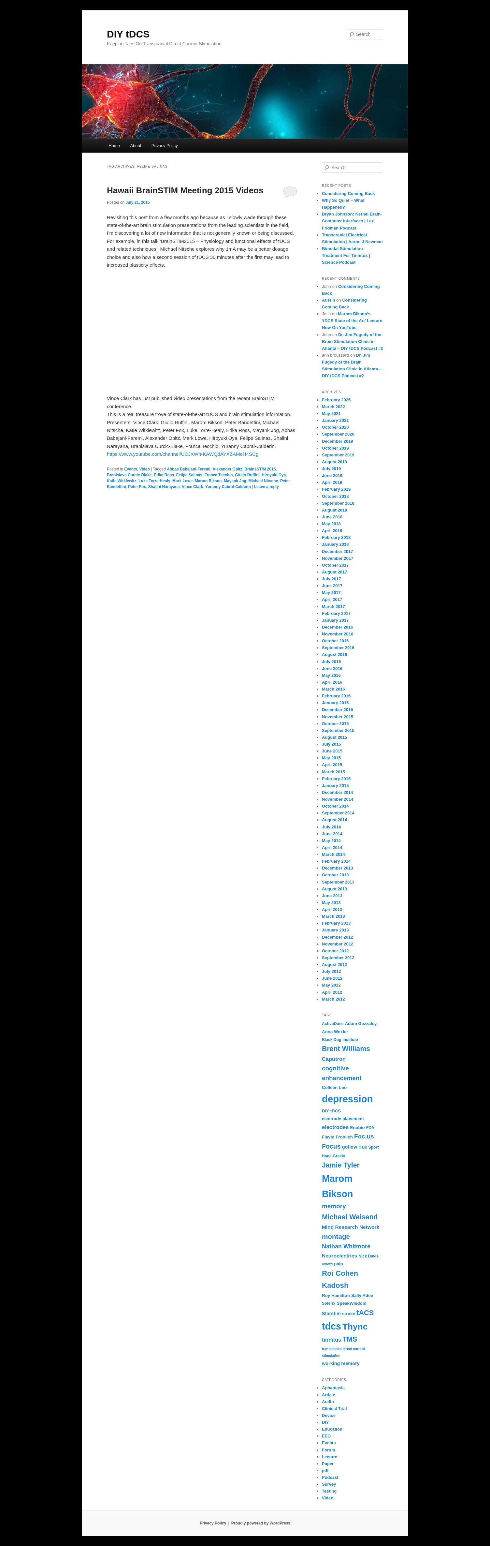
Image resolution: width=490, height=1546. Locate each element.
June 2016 (332, 668)
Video (144, 469)
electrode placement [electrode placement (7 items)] (343, 1118)
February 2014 (336, 861)
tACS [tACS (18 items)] (365, 1313)
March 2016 (333, 689)
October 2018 (335, 496)
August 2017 (334, 572)
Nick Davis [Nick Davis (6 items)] (368, 1256)
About (135, 145)
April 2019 (332, 482)
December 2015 (337, 709)
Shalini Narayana (164, 486)
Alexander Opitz (227, 469)
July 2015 (331, 744)
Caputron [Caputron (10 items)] (334, 1059)
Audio (328, 1401)
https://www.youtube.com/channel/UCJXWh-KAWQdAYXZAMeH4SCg (182, 454)
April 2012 (332, 992)
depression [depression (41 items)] (347, 1098)
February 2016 (336, 695)
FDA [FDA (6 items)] (370, 1127)
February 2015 (336, 778)
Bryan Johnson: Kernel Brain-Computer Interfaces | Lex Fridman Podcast (352, 221)
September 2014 (338, 812)
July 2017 (331, 578)
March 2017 (333, 606)
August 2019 (334, 461)
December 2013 (337, 868)
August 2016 (334, 654)
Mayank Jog (235, 481)
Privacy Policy (164, 145)
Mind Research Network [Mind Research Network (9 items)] (350, 1227)
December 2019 (337, 441)
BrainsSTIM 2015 (260, 469)
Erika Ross (164, 475)
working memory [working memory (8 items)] (341, 1363)
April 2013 (332, 909)
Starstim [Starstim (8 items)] (331, 1313)
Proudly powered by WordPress (260, 1523)
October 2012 (335, 950)
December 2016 (337, 627)
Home (114, 145)
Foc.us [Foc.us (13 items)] (364, 1136)
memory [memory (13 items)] (334, 1206)
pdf (325, 1470)
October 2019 (335, 448)
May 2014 (331, 840)
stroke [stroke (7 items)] (348, 1313)
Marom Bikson (208, 481)
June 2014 (332, 833)
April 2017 (332, 599)
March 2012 (333, 999)
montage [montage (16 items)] (336, 1236)
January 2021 (335, 420)
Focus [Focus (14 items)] (331, 1146)
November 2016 (337, 634)
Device (329, 1415)
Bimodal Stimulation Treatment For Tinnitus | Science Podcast (346, 255)
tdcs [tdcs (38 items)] (331, 1326)
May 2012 (331, 985)
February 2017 (336, 613)
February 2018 (336, 537)
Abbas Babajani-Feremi (188, 469)
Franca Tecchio (219, 475)
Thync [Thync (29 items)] (355, 1326)
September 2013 (338, 882)
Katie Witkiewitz (122, 481)
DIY (325, 1422)
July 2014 (331, 827)
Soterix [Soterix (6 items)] (328, 1303)
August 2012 (334, 964)
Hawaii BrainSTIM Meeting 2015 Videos (185, 190)
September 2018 (338, 503)
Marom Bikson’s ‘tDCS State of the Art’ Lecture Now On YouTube (352, 320)
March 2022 (333, 406)
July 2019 (331, 468)
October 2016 (335, 640)
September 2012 (338, 957)
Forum (328, 1450)
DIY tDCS (128, 34)
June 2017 (332, 585)
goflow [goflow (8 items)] (349, 1147)
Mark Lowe (182, 481)
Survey (329, 1484)
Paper (328, 1463)
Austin (328, 300)
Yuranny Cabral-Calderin (228, 486)
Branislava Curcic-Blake (129, 475)
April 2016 (332, 682)
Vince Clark (192, 486)
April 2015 (332, 764)
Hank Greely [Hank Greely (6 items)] (333, 1156)
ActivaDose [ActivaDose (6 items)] (333, 1023)
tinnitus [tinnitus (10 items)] (331, 1340)
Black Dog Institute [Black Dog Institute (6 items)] (340, 1039)
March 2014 (333, 854)
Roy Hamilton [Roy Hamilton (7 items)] (336, 1295)
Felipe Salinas (189, 475)
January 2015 (335, 785)
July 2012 (331, 971)
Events (130, 469)
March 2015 (333, 771)
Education (332, 1429)
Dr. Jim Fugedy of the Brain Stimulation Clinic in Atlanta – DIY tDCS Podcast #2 (352, 341)
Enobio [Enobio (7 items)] (357, 1127)
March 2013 (333, 916)
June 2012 (332, 978)
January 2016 (335, 702)
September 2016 (338, 647)
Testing (329, 1491)
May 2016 (331, 675)
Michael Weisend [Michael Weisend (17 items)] (350, 1217)
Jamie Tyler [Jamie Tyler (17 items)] (341, 1165)
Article (328, 1394)
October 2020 (335, 427)
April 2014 (332, 847)
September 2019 (338, 455)
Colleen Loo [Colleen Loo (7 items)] (334, 1087)
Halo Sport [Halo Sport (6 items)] (368, 1147)
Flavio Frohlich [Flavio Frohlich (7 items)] (337, 1137)
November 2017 (337, 558)
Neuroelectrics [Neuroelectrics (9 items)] (339, 1255)
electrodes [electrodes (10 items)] (335, 1127)
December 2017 (337, 551)
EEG (326, 1436)
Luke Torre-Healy (154, 481)
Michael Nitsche (263, 481)
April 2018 (332, 530)
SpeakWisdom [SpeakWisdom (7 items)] (352, 1303)
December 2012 (337, 937)
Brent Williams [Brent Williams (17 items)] (346, 1049)
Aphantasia (333, 1387)
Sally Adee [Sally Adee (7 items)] (362, 1295)
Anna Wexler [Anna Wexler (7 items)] (335, 1031)
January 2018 (335, 544)
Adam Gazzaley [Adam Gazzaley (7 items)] (361, 1023)
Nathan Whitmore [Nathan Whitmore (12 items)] (346, 1246)
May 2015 (331, 757)
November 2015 (337, 716)
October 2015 (335, 723)
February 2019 (336, 489)
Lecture (329, 1456)
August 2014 (334, 819)
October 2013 (335, 874)
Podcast (330, 1477)
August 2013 (334, 888)
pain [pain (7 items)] (338, 1263)
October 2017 (335, 565)
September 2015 (338, 730)
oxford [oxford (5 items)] (327, 1264)
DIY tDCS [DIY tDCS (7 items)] (331, 1110)
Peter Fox (137, 486)
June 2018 (332, 516)
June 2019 (332, 475)
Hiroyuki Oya (274, 475)
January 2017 (335, 620)
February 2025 (336, 399)
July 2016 (331, 661)
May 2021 (331, 413)
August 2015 (334, 737)
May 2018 (331, 523)
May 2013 (331, 902)
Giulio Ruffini (247, 475)
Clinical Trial (334, 1408)
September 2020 (338, 434)
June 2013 (332, 895)
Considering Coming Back (348, 193)
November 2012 (337, 944)
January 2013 (335, 930)
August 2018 (334, 510)
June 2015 (332, 751)
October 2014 (335, 806)
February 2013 (336, 923)
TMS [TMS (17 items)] (350, 1339)
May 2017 (331, 592)
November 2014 (337, 799)
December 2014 (337, 792)
